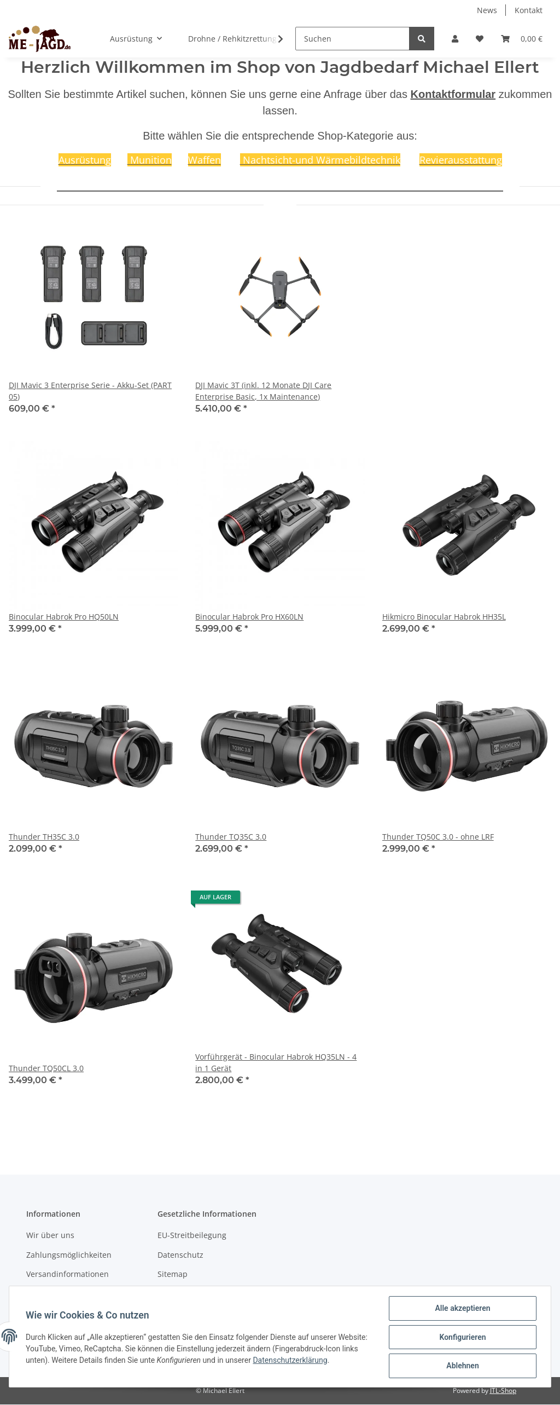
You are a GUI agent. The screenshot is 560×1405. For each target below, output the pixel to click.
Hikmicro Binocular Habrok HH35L (444, 616)
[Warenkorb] (521, 38)
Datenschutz (180, 1255)
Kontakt (528, 10)
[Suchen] (352, 38)
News (487, 10)
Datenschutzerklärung (325, 1360)
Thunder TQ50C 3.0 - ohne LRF (438, 836)
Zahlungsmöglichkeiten (69, 1255)
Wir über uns (50, 1235)
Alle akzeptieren (461, 1309)
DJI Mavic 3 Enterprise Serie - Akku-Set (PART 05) (90, 391)
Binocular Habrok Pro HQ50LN (64, 616)
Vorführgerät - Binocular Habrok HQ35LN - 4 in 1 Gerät (276, 1062)
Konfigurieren (461, 1337)
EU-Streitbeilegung (192, 1235)
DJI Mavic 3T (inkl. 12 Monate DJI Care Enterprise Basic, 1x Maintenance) (263, 391)
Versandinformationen (67, 1274)
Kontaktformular (453, 94)
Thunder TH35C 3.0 (44, 836)
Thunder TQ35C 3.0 (230, 836)
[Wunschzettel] (479, 38)
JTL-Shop (503, 1390)
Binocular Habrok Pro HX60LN (249, 616)
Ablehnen (461, 1366)
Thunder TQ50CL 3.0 (46, 1068)
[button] (455, 38)
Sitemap (173, 1274)
